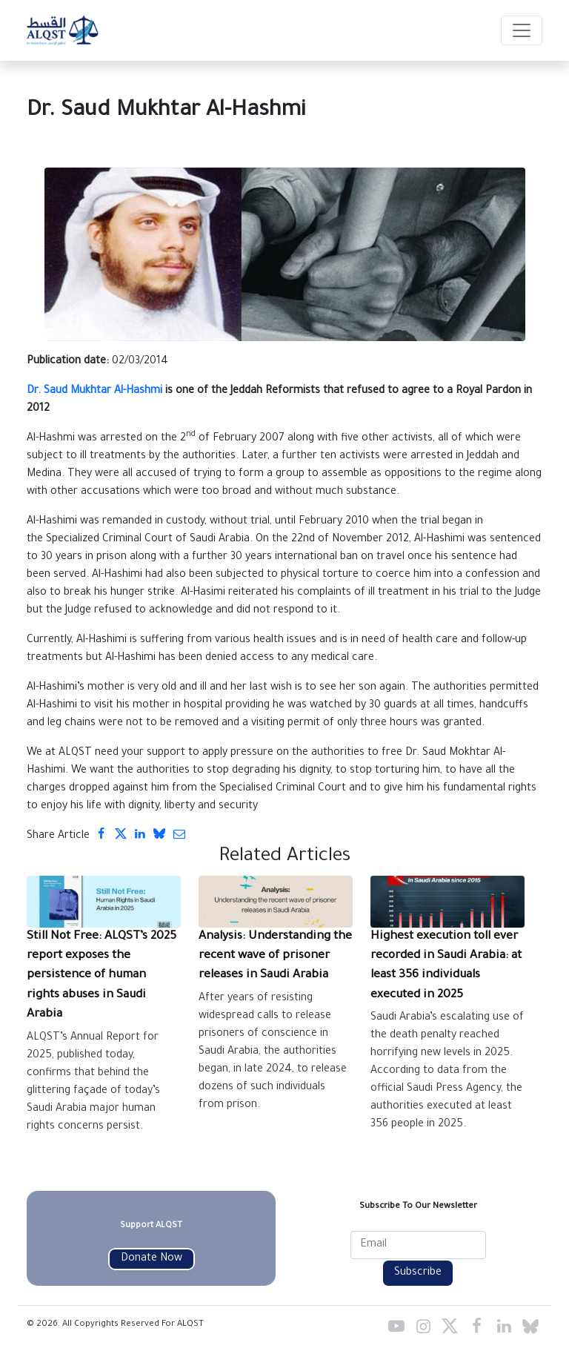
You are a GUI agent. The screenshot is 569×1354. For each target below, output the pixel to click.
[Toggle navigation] (521, 30)
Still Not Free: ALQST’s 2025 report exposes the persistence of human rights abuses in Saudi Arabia (101, 976)
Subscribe (418, 1273)
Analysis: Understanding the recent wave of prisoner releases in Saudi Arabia (275, 957)
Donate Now (151, 1259)
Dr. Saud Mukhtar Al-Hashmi (94, 391)
